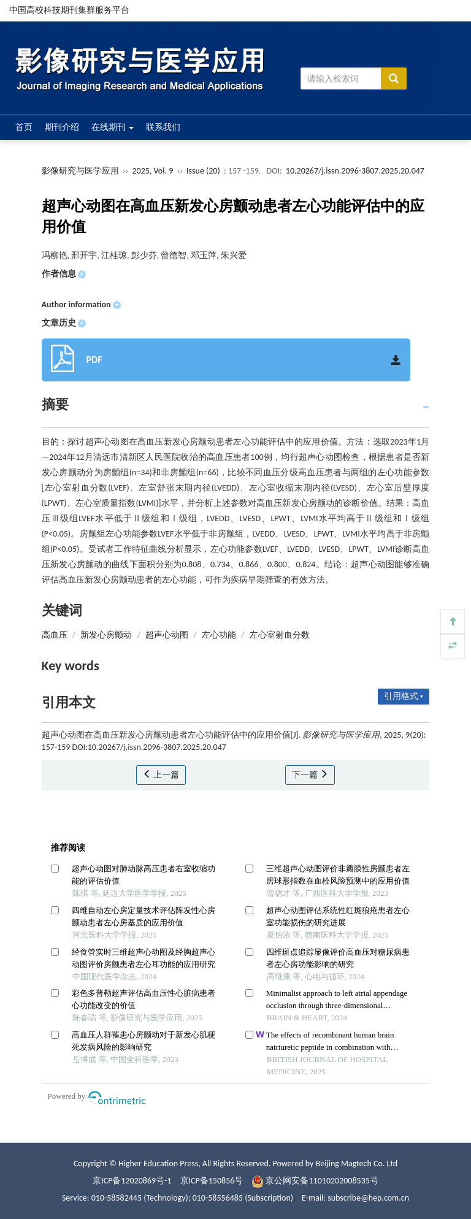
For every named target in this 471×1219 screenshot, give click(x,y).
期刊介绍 (62, 127)
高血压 (54, 635)
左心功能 (219, 635)
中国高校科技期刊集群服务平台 (69, 10)
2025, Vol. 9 (153, 171)
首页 (24, 127)
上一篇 (161, 775)
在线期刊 (112, 127)
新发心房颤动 (106, 635)
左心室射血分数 (280, 635)
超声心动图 (166, 635)
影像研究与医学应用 (80, 171)
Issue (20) (203, 171)
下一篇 (310, 775)
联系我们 (163, 127)
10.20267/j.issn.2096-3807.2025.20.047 (355, 171)
